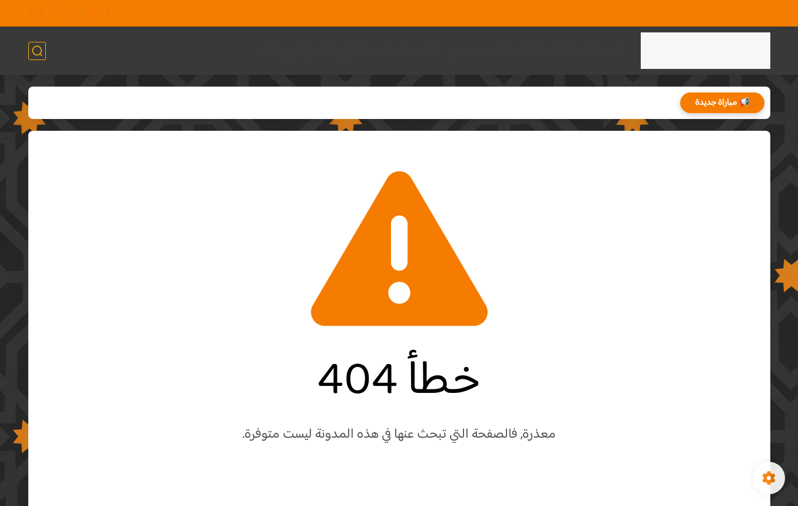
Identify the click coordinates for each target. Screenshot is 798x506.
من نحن (753, 13)
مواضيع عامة (290, 51)
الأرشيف (574, 13)
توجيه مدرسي (477, 51)
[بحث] (37, 51)
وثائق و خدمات (407, 51)
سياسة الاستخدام (699, 13)
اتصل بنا (534, 13)
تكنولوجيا (346, 51)
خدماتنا (604, 51)
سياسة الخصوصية (629, 13)
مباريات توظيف (547, 51)
